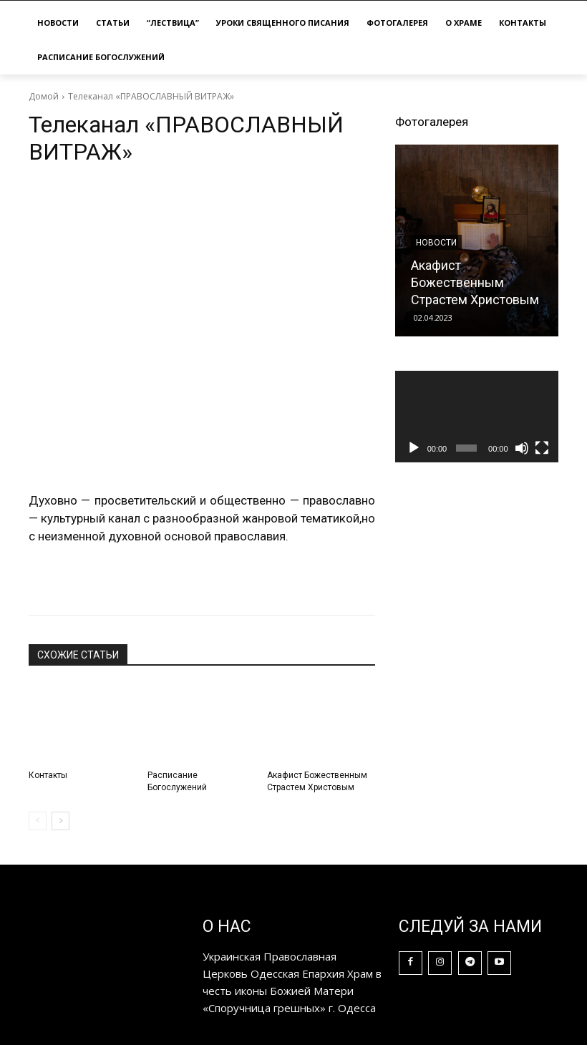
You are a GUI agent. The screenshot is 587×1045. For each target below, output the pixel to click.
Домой (44, 96)
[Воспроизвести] (414, 448)
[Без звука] (522, 448)
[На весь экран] (542, 448)
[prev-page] (38, 821)
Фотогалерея (431, 122)
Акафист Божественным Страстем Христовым (475, 282)
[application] (476, 416)
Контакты (48, 775)
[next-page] (60, 821)
